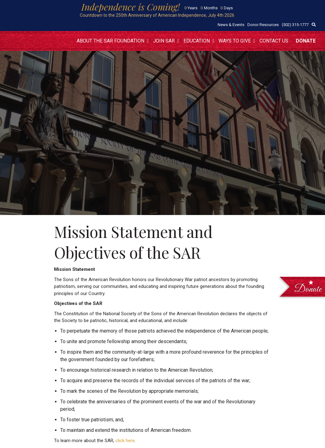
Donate (306, 41)
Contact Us (274, 41)
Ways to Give (235, 41)
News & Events (231, 24)
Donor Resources (263, 24)
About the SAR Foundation (110, 41)
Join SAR (164, 41)
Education (196, 41)
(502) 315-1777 (295, 24)
